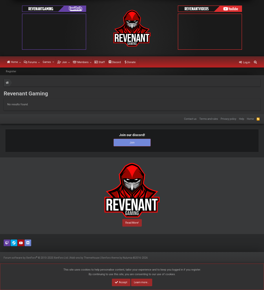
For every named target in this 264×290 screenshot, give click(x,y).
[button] (20, 62)
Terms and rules (208, 118)
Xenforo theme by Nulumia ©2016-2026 (124, 257)
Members (83, 62)
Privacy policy (228, 118)
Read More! (132, 222)
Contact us (190, 118)
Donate (131, 62)
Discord (116, 62)
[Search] (255, 62)
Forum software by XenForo (36, 257)
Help (241, 118)
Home (14, 62)
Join (64, 62)
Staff (102, 62)
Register (11, 71)
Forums (32, 62)
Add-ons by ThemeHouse (85, 257)
